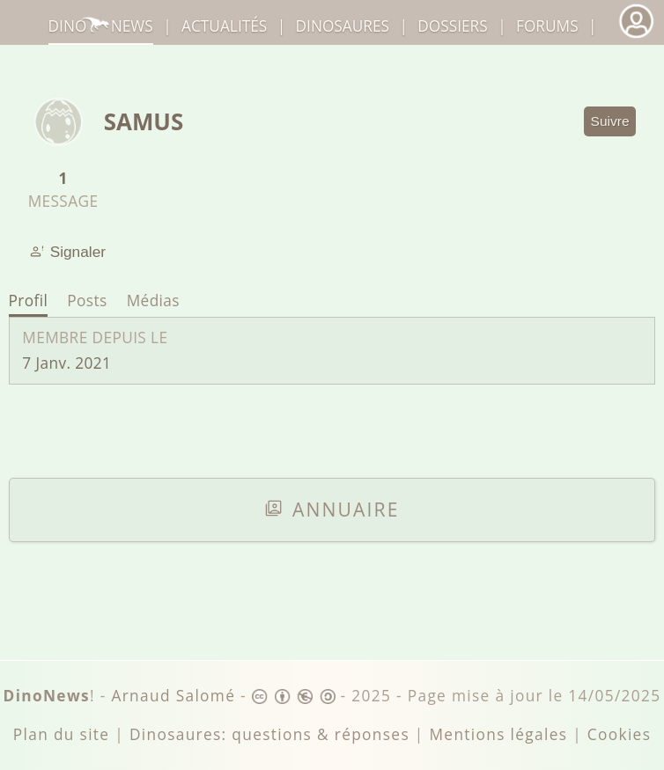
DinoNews (100, 26)
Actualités (224, 26)
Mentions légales (498, 734)
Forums (547, 26)
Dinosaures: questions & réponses (269, 734)
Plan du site (61, 734)
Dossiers (452, 26)
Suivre (610, 121)
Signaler (68, 251)
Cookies (619, 734)
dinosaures (342, 26)
